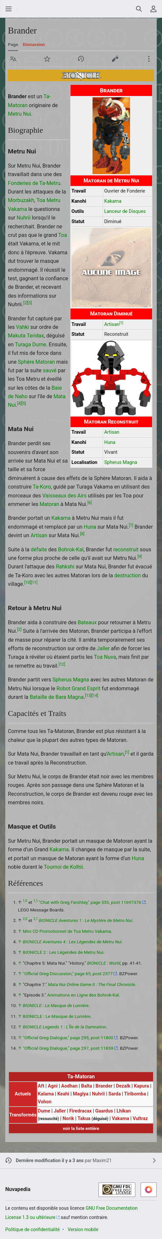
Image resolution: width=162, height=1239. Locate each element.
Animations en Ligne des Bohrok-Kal (83, 995)
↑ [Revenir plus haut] (20, 931)
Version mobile (83, 1229)
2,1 (35, 919)
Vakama (17, 209)
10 (27, 582)
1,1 (35, 901)
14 (95, 695)
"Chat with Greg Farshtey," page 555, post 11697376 (90, 902)
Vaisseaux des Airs (64, 496)
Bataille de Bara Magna (57, 697)
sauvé (50, 370)
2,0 (25, 919)
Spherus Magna (120, 462)
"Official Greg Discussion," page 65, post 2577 (68, 973)
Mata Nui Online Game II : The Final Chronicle (91, 984)
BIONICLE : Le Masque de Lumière (56, 1005)
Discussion (34, 44)
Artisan (111, 324)
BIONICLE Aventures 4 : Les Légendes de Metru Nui (72, 941)
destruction (127, 575)
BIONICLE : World (103, 963)
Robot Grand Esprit (78, 688)
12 (62, 664)
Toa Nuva (105, 657)
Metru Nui (19, 114)
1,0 (25, 901)
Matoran (49, 504)
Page (13, 44)
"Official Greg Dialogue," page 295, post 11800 (68, 1037)
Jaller (103, 648)
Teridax (35, 336)
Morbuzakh (21, 200)
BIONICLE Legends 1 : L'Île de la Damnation (64, 1026)
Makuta (17, 336)
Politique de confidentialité (32, 1229)
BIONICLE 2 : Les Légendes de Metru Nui (63, 952)
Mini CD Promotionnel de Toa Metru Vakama (67, 931)
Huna (109, 442)
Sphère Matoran (36, 362)
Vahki (22, 327)
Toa (62, 235)
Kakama (112, 201)
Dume (39, 344)
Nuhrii (23, 218)
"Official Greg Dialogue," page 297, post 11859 (68, 1048)
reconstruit (126, 549)
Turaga (23, 344)
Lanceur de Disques (125, 211)
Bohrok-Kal (70, 549)
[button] (13, 59)
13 (88, 695)
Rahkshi (65, 566)
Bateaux (87, 622)
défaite (39, 549)
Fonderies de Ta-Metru (34, 183)
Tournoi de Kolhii (63, 867)
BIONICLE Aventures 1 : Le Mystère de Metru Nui (85, 920)
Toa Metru (49, 200)
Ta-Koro (42, 487)
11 (34, 582)
